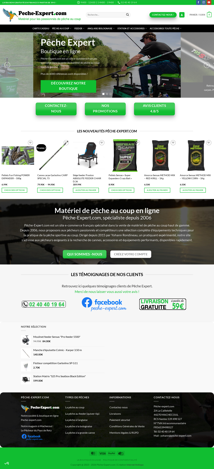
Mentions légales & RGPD (124, 432)
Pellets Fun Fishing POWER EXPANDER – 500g (16, 177)
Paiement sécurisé (119, 419)
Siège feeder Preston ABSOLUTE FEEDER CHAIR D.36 (87, 178)
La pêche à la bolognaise (78, 426)
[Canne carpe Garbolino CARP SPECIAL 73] (53, 155)
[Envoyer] (127, 15)
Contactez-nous (118, 407)
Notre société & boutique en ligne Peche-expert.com (39, 417)
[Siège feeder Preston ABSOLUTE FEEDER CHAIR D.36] (89, 155)
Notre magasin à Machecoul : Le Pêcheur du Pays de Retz (37, 428)
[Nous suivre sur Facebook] (198, 2)
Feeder (79, 28)
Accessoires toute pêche (165, 28)
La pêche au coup (74, 407)
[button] (201, 14)
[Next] (207, 65)
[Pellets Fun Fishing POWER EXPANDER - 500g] (18, 155)
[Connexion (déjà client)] (182, 15)
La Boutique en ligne (89, 460)
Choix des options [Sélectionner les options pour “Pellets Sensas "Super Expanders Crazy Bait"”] (121, 190)
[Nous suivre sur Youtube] (209, 2)
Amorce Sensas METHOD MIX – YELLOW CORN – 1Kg (195, 177)
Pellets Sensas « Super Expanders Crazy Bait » (120, 177)
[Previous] (7, 65)
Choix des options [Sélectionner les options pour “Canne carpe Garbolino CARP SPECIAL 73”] (50, 190)
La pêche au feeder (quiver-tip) (82, 413)
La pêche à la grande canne (80, 432)
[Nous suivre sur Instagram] (203, 2)
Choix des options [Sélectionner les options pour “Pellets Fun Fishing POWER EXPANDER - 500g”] (14, 190)
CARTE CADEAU (41, 28)
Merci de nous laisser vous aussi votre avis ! (107, 291)
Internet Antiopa (134, 464)
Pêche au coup (61, 28)
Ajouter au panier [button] (86, 190)
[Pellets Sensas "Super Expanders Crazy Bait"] (125, 155)
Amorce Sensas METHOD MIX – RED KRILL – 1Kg (159, 177)
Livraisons (115, 413)
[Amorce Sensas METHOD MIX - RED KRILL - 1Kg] (160, 155)
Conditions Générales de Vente (127, 426)
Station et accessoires (132, 28)
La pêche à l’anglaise (76, 419)
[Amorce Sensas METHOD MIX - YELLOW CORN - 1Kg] (196, 155)
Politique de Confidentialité (120, 460)
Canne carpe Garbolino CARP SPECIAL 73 (52, 177)
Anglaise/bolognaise (101, 28)
